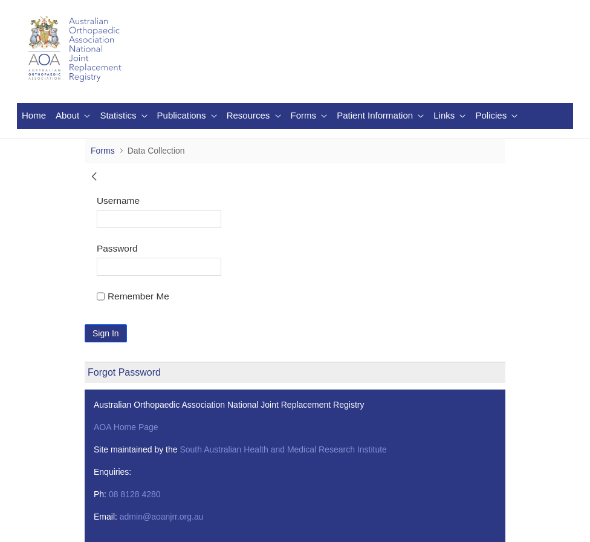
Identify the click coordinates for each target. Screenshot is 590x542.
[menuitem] (34, 116)
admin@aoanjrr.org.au (162, 516)
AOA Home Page (126, 427)
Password (117, 248)
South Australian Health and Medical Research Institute (283, 449)
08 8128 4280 (135, 494)
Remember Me (133, 296)
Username (118, 200)
